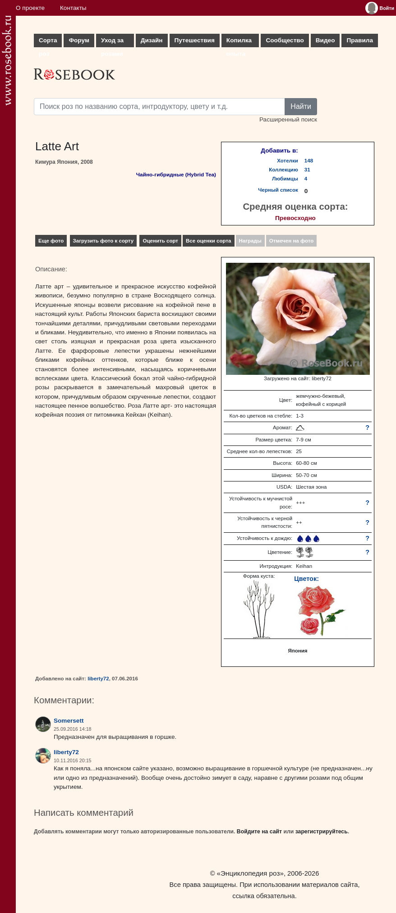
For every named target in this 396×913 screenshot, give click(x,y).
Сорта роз (48, 42)
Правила (359, 40)
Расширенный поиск (288, 119)
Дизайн (152, 40)
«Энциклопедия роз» (250, 873)
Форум (79, 40)
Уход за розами (112, 42)
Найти (300, 106)
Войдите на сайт (259, 831)
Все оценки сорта (208, 240)
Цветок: (306, 578)
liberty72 (98, 678)
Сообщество (285, 40)
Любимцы (285, 178)
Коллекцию (283, 169)
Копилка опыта (239, 42)
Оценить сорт (160, 240)
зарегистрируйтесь (321, 831)
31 (307, 169)
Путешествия (195, 40)
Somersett (68, 720)
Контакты (73, 7)
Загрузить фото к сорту (103, 240)
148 (308, 160)
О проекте (30, 7)
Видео (325, 40)
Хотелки (287, 160)
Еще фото (51, 240)
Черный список (278, 190)
